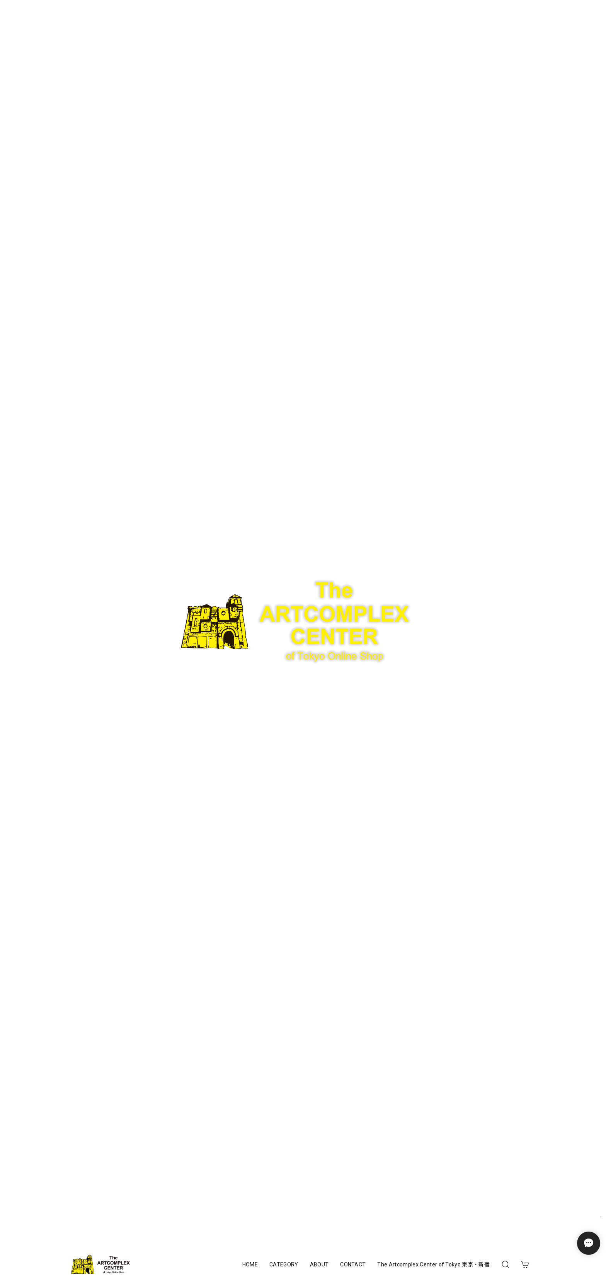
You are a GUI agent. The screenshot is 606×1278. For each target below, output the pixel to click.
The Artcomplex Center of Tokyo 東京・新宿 (433, 1264)
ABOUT (319, 1264)
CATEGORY (283, 1264)
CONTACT (353, 1264)
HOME (250, 1264)
